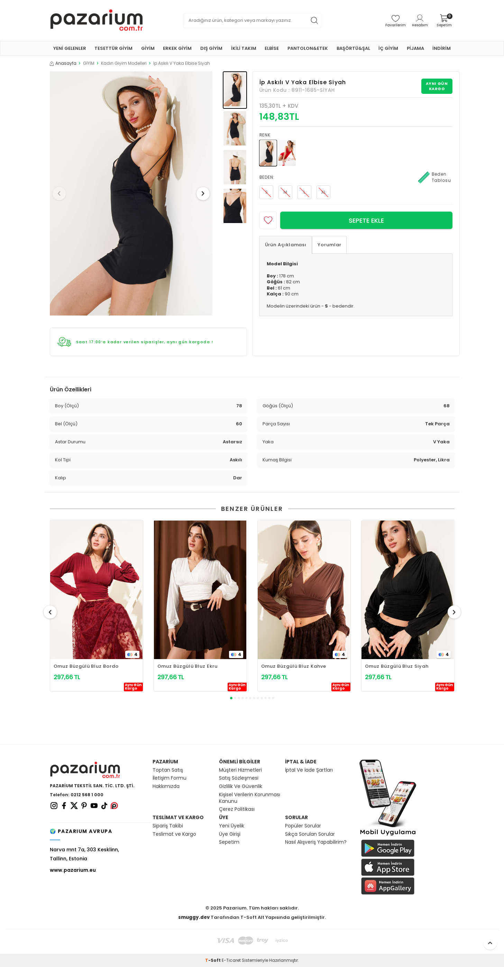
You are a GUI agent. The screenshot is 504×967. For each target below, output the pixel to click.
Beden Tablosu (434, 177)
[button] (61, 193)
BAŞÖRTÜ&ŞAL (353, 48)
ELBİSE (272, 48)
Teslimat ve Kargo (174, 834)
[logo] (96, 20)
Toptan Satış (168, 770)
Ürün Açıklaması (286, 244)
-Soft (213, 960)
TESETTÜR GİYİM (113, 48)
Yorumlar (329, 244)
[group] (131, 193)
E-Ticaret (231, 960)
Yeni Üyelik (231, 826)
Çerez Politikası (237, 809)
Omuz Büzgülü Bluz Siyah (397, 666)
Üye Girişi (229, 834)
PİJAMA (415, 48)
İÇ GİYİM (388, 48)
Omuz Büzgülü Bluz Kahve (293, 666)
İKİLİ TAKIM (243, 48)
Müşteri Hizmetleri (240, 770)
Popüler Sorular (303, 826)
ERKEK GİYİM (177, 48)
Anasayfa (63, 63)
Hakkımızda (166, 786)
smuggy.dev (194, 917)
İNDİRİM (441, 48)
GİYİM (148, 48)
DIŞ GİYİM (211, 48)
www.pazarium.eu (73, 870)
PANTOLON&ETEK (307, 48)
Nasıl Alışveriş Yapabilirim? (316, 842)
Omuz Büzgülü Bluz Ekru (187, 666)
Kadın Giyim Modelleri (124, 63)
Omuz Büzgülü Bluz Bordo (86, 666)
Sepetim (229, 842)
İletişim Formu (169, 778)
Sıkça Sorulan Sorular (310, 834)
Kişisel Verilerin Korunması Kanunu (249, 798)
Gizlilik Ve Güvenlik (240, 786)
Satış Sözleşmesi (238, 778)
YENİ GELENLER (69, 48)
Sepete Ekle (366, 220)
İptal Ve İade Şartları (309, 770)
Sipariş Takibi (168, 826)
